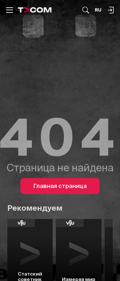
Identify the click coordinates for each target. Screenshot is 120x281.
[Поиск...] (85, 10)
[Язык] (98, 10)
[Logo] (35, 10)
